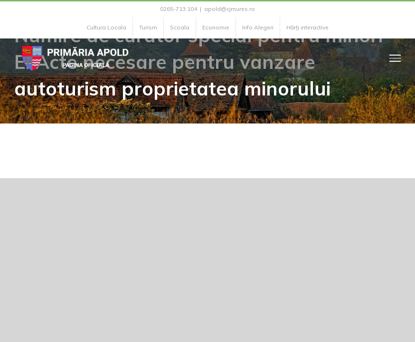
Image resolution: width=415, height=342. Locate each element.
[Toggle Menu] (395, 58)
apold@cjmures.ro (229, 8)
